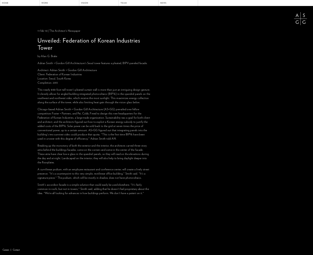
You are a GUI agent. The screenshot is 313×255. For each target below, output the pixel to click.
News (163, 3)
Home (5, 3)
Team (124, 3)
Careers (6, 250)
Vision (84, 3)
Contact (16, 250)
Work (45, 3)
